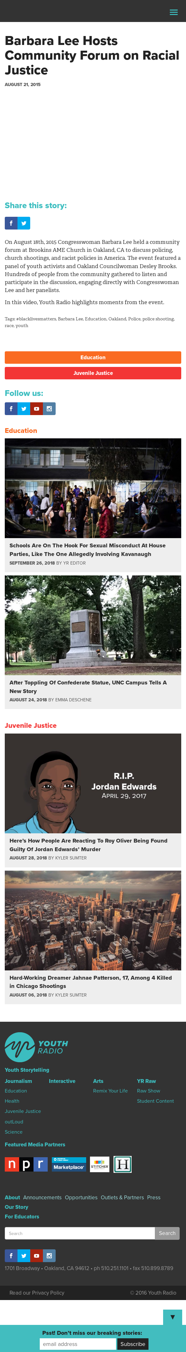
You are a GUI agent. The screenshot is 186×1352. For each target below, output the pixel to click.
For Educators (22, 1216)
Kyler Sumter (71, 858)
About (12, 1197)
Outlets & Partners (122, 1197)
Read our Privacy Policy (37, 1293)
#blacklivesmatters (36, 319)
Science (14, 1132)
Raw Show (148, 1091)
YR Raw (146, 1081)
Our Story (16, 1207)
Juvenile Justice (93, 373)
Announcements (42, 1197)
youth (22, 326)
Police (134, 319)
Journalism (18, 1081)
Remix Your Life (110, 1091)
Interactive (62, 1081)
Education (96, 319)
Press (154, 1197)
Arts (98, 1081)
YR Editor (74, 563)
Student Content (155, 1101)
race (9, 326)
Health (12, 1101)
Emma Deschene (73, 700)
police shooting (158, 319)
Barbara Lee (70, 319)
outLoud (14, 1122)
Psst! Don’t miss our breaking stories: (92, 1332)
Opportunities (81, 1197)
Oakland (117, 319)
